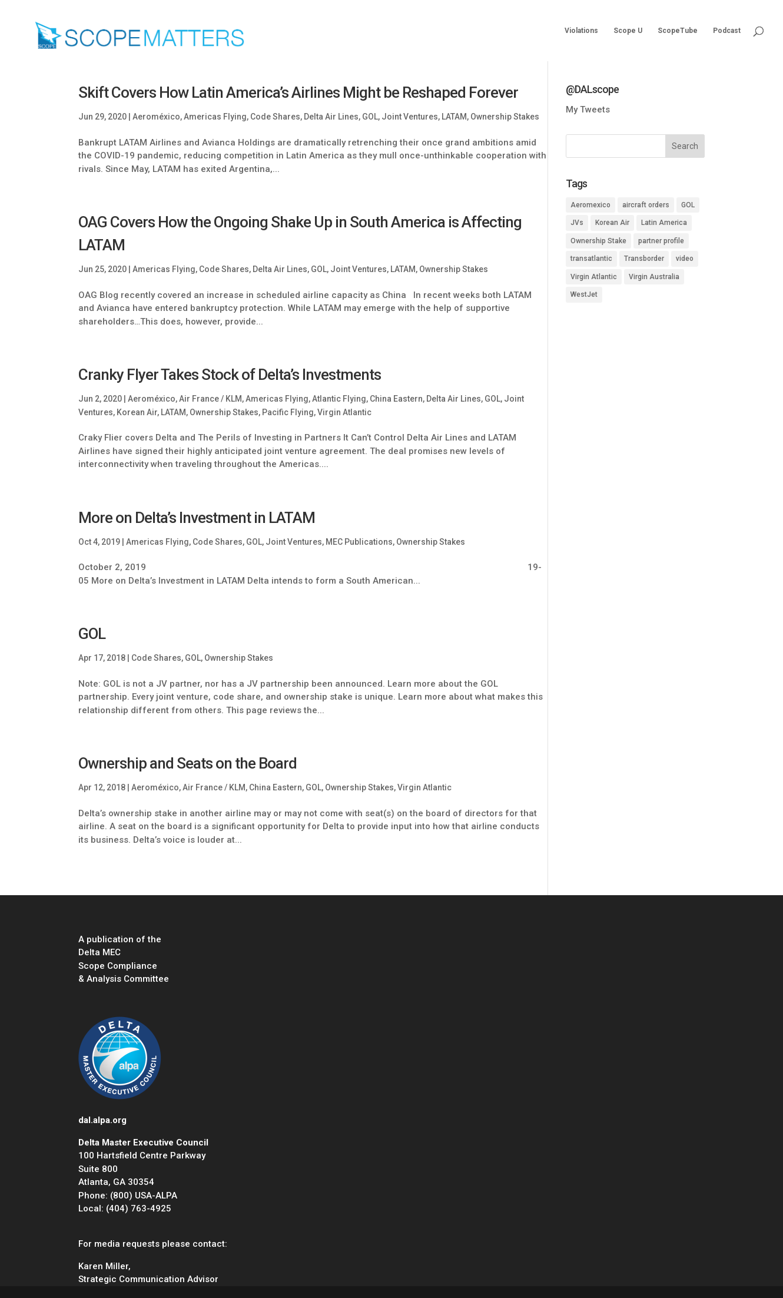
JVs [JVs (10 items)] (576, 222)
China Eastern (396, 398)
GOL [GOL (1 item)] (688, 205)
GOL (370, 116)
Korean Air (137, 412)
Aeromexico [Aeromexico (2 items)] (590, 205)
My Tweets (588, 109)
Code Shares (275, 116)
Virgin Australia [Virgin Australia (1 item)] (654, 277)
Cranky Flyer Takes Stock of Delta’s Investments (229, 374)
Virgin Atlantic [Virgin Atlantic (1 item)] (593, 277)
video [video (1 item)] (685, 258)
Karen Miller (103, 1266)
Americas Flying (215, 116)
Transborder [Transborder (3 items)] (644, 258)
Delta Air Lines (331, 116)
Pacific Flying (288, 412)
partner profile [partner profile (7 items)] (661, 241)
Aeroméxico (156, 116)
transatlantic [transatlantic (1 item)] (591, 258)
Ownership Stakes (504, 116)
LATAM (454, 116)
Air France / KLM (210, 398)
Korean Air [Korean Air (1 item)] (612, 222)
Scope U (627, 31)
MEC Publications (359, 542)
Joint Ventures (409, 116)
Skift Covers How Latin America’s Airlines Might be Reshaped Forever (298, 92)
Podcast (727, 31)
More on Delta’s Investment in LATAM (196, 518)
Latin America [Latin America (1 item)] (664, 222)
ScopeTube (678, 31)
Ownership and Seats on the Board (187, 763)
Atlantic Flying (339, 398)
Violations (581, 31)
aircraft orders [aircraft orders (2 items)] (645, 205)
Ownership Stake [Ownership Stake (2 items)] (598, 241)
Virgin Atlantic (344, 412)
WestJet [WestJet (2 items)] (584, 294)
